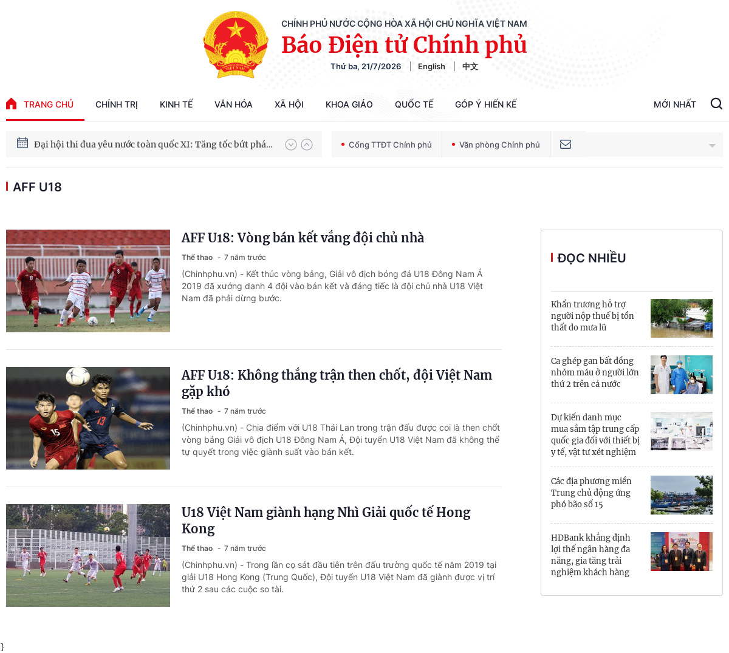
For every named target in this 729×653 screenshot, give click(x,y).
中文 (470, 66)
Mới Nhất (675, 104)
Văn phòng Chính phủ (496, 144)
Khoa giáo (349, 104)
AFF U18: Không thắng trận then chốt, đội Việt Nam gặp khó (337, 383)
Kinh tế (176, 104)
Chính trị (116, 104)
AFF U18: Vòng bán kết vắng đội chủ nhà (303, 237)
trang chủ (40, 103)
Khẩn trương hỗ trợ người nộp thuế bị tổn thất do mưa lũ (592, 316)
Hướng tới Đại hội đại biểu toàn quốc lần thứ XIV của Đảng (153, 135)
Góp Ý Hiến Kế (485, 104)
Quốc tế (414, 104)
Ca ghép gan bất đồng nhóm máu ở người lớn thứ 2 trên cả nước (595, 372)
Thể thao (198, 257)
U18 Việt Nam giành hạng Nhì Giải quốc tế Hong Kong (326, 520)
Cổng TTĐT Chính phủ (386, 144)
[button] (291, 144)
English (431, 66)
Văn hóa (233, 104)
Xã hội (289, 104)
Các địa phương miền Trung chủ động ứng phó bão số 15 (591, 493)
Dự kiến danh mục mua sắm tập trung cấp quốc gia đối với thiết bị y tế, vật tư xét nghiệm (595, 434)
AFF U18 (37, 187)
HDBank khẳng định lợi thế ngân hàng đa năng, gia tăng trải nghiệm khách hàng (591, 555)
